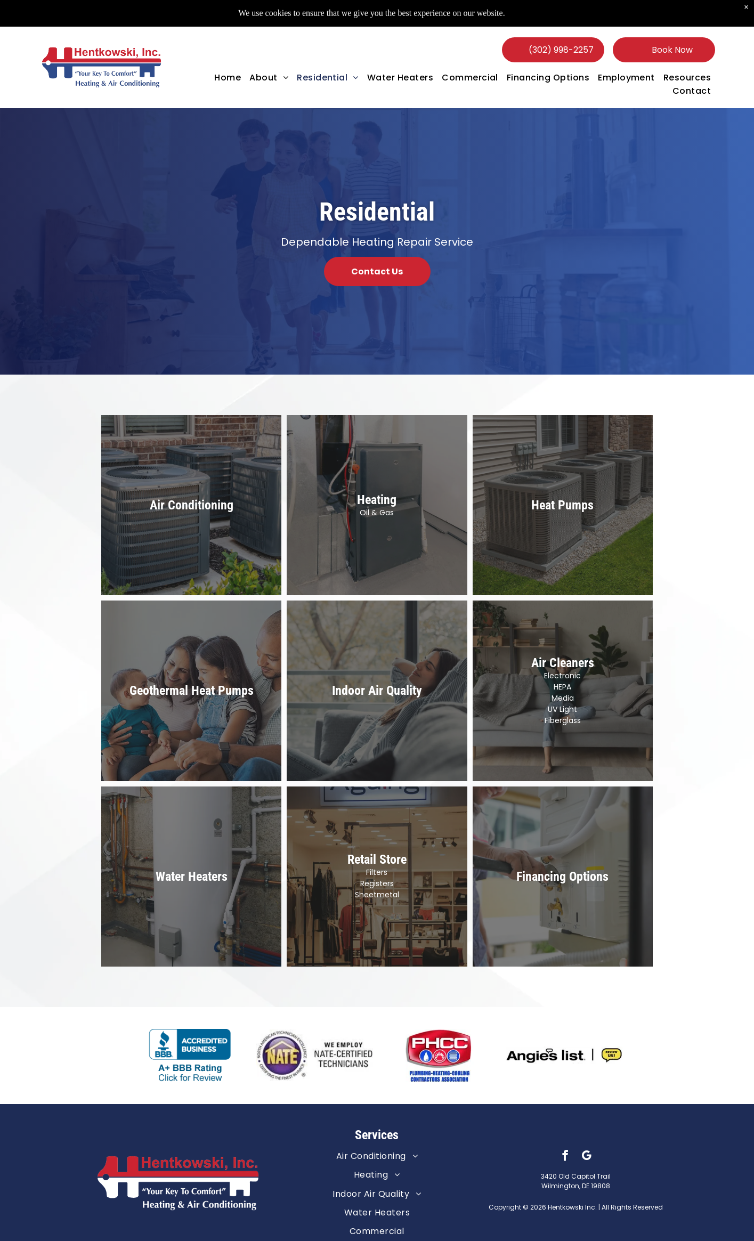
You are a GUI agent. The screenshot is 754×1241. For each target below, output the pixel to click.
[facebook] (565, 1156)
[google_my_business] (586, 1156)
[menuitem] (227, 77)
